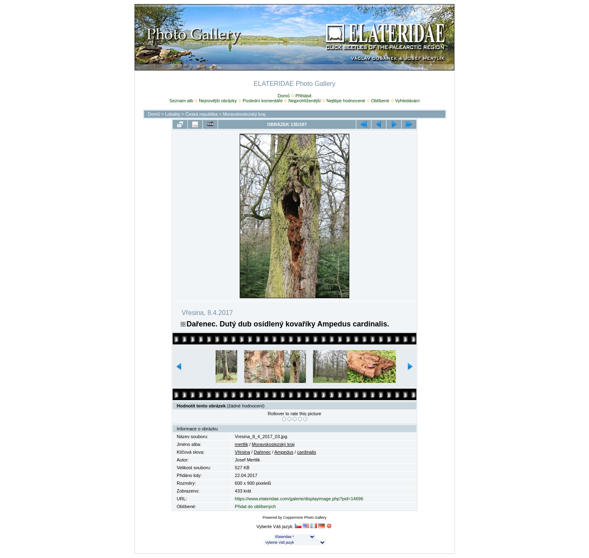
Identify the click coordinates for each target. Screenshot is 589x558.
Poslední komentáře (263, 100)
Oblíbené (380, 100)
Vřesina (242, 452)
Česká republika (201, 114)
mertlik (241, 444)
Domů (284, 95)
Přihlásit (303, 95)
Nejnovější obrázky (218, 100)
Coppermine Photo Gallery (304, 517)
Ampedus (283, 452)
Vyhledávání (407, 100)
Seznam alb (181, 100)
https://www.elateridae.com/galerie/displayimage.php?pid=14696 (299, 498)
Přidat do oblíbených (255, 506)
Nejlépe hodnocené (345, 100)
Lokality (172, 114)
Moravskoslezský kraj (244, 114)
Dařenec (262, 452)
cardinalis (306, 452)
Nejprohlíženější (304, 100)
